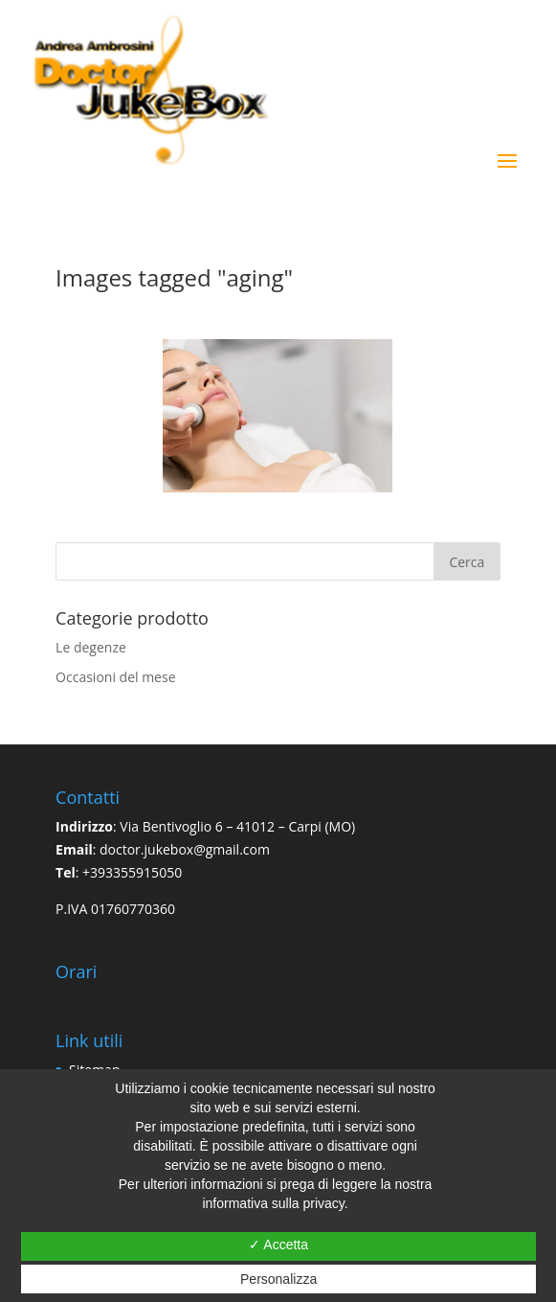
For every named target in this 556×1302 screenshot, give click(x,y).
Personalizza (278, 1279)
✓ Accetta (278, 1244)
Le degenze (91, 647)
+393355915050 (132, 872)
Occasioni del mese (115, 677)
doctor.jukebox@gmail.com (185, 849)
